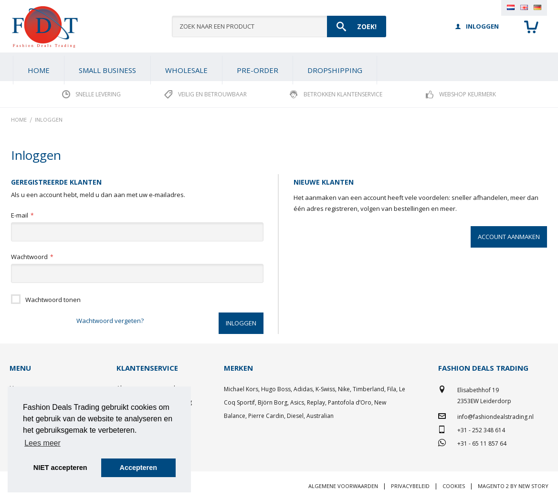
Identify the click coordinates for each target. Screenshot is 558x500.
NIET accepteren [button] (60, 467)
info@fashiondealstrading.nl (495, 417)
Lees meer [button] (42, 443)
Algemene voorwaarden (343, 486)
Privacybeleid (410, 486)
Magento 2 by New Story (513, 486)
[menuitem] (107, 70)
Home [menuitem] (39, 70)
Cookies (453, 486)
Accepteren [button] (138, 467)
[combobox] (279, 26)
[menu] (279, 66)
